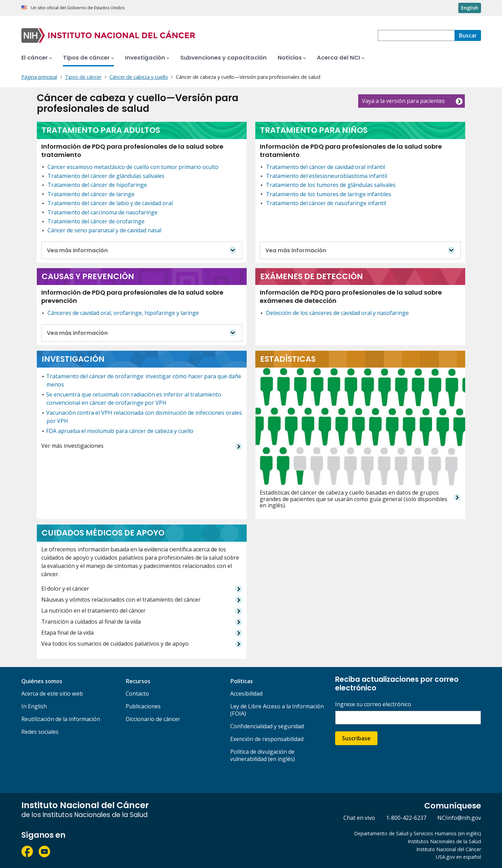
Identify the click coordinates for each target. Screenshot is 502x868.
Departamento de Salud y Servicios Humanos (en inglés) (417, 833)
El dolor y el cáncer (65, 588)
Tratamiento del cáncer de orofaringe (96, 221)
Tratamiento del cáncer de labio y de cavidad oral (110, 203)
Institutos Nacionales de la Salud (444, 841)
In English (34, 706)
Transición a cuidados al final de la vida (91, 621)
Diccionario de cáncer (153, 719)
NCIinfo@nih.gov (459, 818)
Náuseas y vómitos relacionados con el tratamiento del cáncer (121, 599)
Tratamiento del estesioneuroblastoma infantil (326, 176)
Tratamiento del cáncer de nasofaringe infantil (326, 203)
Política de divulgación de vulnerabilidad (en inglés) (262, 755)
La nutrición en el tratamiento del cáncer (93, 610)
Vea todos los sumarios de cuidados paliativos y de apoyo (115, 643)
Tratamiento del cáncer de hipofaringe (97, 185)
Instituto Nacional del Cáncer (448, 849)
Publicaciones (143, 706)
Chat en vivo (359, 818)
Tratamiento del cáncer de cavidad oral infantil (325, 167)
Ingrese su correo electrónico (373, 704)
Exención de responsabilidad (266, 739)
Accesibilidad (246, 693)
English (469, 7)
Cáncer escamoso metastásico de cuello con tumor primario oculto (132, 167)
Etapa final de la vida (67, 632)
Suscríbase (356, 738)
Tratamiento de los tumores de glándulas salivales (331, 185)
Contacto (137, 693)
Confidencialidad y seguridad (267, 726)
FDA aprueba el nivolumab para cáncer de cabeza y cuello (119, 431)
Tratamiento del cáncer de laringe (91, 194)
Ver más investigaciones (72, 445)
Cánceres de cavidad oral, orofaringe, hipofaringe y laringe (123, 313)
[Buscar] (468, 35)
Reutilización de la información (60, 719)
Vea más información (77, 250)
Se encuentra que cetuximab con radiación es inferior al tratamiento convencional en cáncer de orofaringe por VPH (133, 398)
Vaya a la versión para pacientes (403, 101)
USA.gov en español (458, 857)
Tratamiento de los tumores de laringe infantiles (328, 194)
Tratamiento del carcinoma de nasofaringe (102, 212)
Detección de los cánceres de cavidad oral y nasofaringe (337, 313)
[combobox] (416, 35)
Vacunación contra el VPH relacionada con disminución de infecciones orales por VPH (144, 417)
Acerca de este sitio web (52, 693)
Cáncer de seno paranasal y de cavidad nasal (104, 230)
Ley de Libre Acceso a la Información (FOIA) (277, 709)
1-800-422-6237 (406, 818)
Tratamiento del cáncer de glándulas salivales (105, 176)
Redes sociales (39, 731)
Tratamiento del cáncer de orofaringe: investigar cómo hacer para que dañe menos (143, 380)
